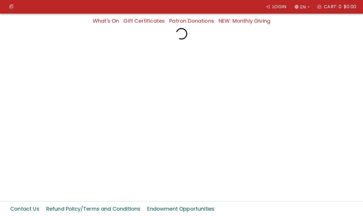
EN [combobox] (303, 7)
